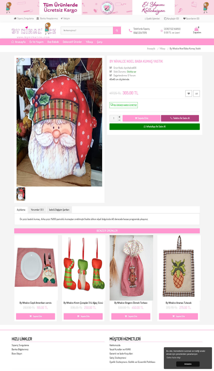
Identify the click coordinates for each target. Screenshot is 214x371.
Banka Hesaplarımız (47, 18)
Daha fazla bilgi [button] (173, 357)
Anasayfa (151, 48)
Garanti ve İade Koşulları (121, 353)
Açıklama (21, 209)
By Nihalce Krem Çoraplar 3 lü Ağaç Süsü (83, 302)
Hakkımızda (115, 345)
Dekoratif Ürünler (72, 42)
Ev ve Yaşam (37, 42)
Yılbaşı (89, 42)
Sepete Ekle (141, 118)
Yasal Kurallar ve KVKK (120, 349)
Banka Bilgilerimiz (20, 349)
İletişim (65, 18)
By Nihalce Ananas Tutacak (178, 302)
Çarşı (99, 42)
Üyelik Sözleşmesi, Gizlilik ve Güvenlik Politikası (132, 361)
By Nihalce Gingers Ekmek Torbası (130, 302)
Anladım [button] (188, 364)
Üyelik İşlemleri (152, 18)
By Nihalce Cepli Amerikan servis (35, 302)
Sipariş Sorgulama (24, 18)
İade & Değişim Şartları (59, 209)
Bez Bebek (53, 42)
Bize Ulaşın (17, 353)
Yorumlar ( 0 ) (37, 209)
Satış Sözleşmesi (118, 357)
